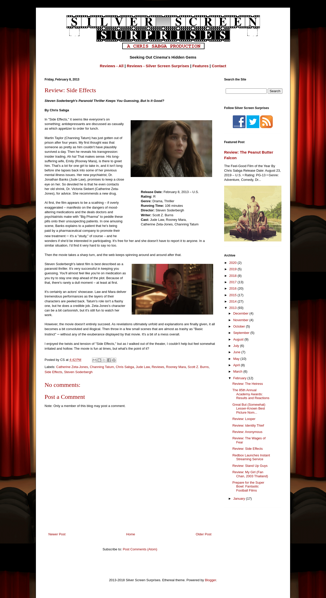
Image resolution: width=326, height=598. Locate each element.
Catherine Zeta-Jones (72, 367)
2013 (233, 308)
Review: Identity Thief (248, 425)
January (239, 498)
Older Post (203, 534)
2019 (233, 269)
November (241, 320)
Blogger (210, 580)
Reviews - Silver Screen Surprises (158, 66)
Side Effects (53, 372)
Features (201, 66)
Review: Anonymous (247, 432)
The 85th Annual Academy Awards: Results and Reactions (250, 394)
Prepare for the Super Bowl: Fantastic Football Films (248, 486)
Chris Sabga (125, 367)
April (237, 365)
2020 (233, 263)
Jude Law (143, 367)
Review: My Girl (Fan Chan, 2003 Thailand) (250, 474)
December (241, 313)
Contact (219, 66)
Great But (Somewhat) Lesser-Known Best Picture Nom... (248, 408)
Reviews (158, 367)
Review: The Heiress (247, 384)
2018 (233, 276)
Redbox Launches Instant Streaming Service (251, 457)
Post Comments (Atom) (140, 549)
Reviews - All (112, 66)
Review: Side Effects (247, 449)
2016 (233, 288)
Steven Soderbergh (78, 372)
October (239, 326)
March (238, 371)
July (236, 346)
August (238, 339)
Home (130, 534)
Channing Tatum (102, 367)
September (241, 333)
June (237, 352)
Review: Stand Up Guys (249, 466)
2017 (233, 282)
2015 (233, 295)
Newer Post (56, 534)
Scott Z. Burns (198, 367)
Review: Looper (243, 419)
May (236, 359)
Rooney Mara (176, 367)
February (240, 378)
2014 (233, 301)
